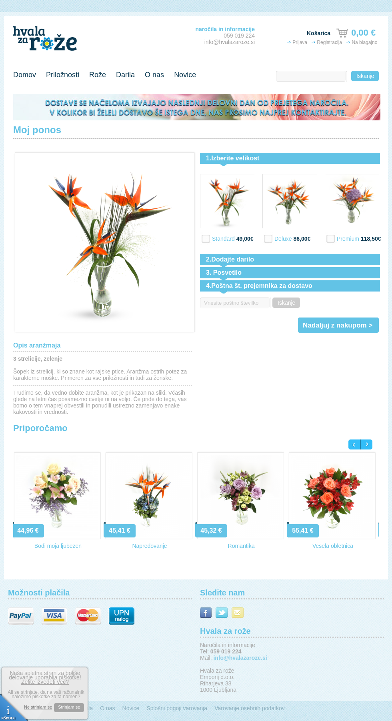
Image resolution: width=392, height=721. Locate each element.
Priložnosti (62, 75)
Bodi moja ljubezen (58, 546)
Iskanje (365, 76)
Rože (97, 75)
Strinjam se (69, 707)
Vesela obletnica (332, 546)
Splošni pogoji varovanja (176, 708)
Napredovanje (149, 546)
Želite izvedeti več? (45, 682)
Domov (24, 75)
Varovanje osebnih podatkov (249, 708)
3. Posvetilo (224, 272)
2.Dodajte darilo (230, 259)
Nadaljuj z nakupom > (337, 325)
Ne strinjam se (38, 707)
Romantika (241, 546)
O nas (154, 75)
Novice (185, 75)
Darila (125, 75)
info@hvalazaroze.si (229, 42)
